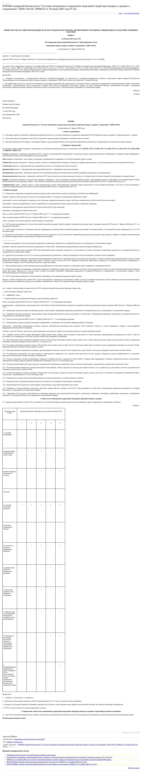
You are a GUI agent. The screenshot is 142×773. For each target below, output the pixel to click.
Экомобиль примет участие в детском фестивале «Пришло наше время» (31, 755)
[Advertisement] (39, 23)
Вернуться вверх (134, 768)
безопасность (18, 742)
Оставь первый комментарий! (131, 13)
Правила (10, 742)
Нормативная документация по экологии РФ (29, 739)
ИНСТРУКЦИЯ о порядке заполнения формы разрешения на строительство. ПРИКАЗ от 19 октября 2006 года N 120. (47, 762)
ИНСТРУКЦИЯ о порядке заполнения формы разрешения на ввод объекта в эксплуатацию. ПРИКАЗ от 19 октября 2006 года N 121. (52, 764)
